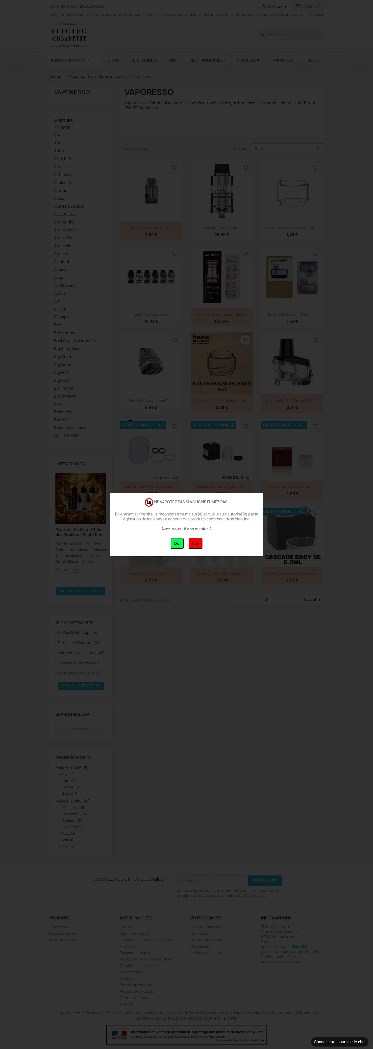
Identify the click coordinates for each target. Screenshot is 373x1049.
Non (195, 543)
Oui (177, 543)
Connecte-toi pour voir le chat (340, 1042)
